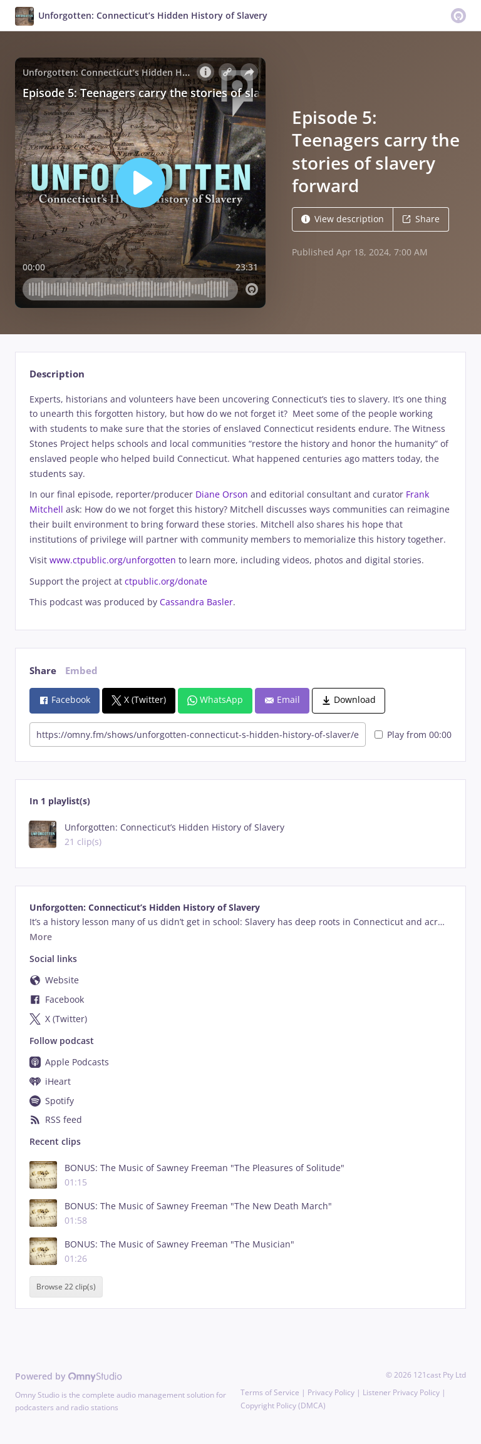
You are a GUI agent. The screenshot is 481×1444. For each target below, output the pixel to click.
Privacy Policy (331, 1392)
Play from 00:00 (413, 734)
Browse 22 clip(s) (66, 1287)
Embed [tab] (81, 670)
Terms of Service (269, 1392)
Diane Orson (221, 494)
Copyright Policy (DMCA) (283, 1405)
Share (421, 219)
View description (342, 219)
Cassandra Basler (196, 602)
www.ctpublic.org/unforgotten (112, 560)
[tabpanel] (240, 501)
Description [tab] (57, 374)
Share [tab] (42, 670)
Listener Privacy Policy (401, 1392)
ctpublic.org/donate (166, 581)
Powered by (68, 1376)
